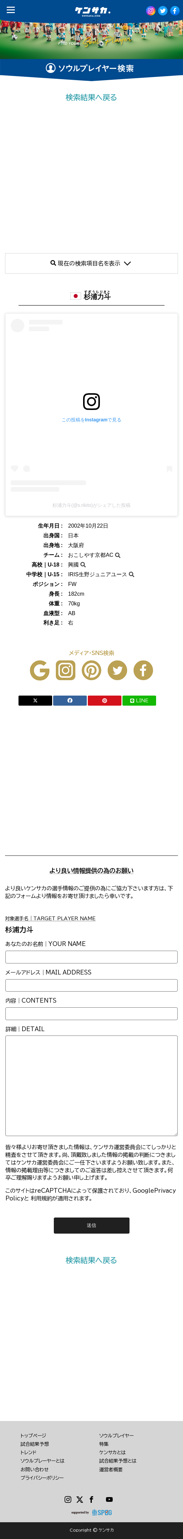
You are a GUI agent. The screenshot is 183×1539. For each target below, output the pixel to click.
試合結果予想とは (118, 1461)
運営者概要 (111, 1469)
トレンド (29, 1452)
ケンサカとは (112, 1452)
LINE (139, 700)
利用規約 (41, 1198)
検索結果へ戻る (91, 97)
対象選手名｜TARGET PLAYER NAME (50, 918)
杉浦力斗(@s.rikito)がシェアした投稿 (91, 505)
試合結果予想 (35, 1444)
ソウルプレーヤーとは (43, 1461)
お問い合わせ (35, 1469)
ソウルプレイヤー (116, 1435)
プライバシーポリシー (42, 1478)
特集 (104, 1444)
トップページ (33, 1435)
